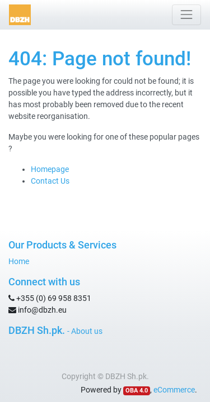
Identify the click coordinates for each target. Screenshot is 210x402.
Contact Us (50, 180)
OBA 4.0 (136, 390)
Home (18, 261)
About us (86, 331)
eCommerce (174, 389)
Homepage (50, 169)
